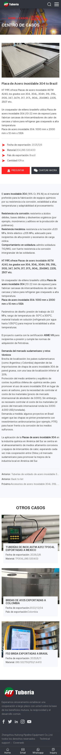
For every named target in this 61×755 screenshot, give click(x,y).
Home (12, 18)
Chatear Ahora (45, 170)
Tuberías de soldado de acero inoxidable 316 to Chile (30, 474)
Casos (23, 18)
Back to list (12, 479)
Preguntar (15, 170)
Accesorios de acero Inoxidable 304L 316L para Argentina (30, 484)
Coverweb (18, 743)
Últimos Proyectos (39, 18)
